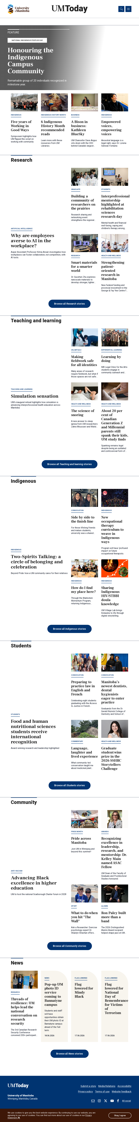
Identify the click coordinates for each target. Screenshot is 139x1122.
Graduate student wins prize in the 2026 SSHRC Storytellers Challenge (111, 758)
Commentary (77, 742)
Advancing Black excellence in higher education (34, 883)
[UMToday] (27, 1086)
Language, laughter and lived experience (84, 752)
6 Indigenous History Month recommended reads (53, 128)
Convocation (77, 511)
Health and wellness (111, 256)
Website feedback (121, 1090)
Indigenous (16, 115)
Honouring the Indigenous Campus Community (30, 61)
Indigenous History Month (53, 115)
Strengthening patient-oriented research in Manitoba (113, 271)
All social (126, 1101)
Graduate (75, 190)
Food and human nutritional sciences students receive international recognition (33, 732)
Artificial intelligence (21, 229)
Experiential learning (111, 350)
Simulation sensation (35, 396)
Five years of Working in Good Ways (21, 126)
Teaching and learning (21, 390)
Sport (74, 906)
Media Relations (106, 1084)
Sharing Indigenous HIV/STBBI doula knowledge (110, 596)
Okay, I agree (120, 1115)
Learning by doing (111, 359)
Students (105, 190)
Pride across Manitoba (81, 841)
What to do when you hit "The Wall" (84, 917)
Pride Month (77, 832)
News (47, 978)
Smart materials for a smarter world (84, 267)
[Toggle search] (121, 9)
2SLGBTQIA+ (76, 350)
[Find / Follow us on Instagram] (99, 1101)
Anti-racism (16, 871)
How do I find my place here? (83, 590)
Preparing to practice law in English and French (83, 688)
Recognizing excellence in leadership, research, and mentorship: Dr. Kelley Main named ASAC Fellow (114, 853)
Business (75, 115)
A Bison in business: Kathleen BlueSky (79, 128)
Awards (105, 832)
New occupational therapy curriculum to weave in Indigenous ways (112, 530)
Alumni (104, 906)
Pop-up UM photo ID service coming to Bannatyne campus (54, 995)
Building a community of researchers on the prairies (83, 202)
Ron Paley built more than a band (113, 917)
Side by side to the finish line (82, 519)
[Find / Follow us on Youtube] (112, 1101)
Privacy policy (85, 1090)
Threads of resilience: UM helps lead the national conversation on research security (24, 1011)
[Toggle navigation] (128, 9)
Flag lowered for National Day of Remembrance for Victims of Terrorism (116, 999)
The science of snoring (82, 413)
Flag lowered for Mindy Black (84, 991)
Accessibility (124, 1084)
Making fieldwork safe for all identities (84, 361)
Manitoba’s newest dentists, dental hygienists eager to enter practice (114, 692)
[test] (93, 1101)
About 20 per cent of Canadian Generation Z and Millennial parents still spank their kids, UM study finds (114, 425)
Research (75, 256)
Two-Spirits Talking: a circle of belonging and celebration (37, 562)
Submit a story (88, 1084)
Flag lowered (81, 978)
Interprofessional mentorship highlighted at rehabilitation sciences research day (115, 206)
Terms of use (102, 1090)
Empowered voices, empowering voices (111, 128)
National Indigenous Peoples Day (27, 41)
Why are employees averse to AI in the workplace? (32, 241)
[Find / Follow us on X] (105, 1101)
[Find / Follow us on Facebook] (117, 1101)
